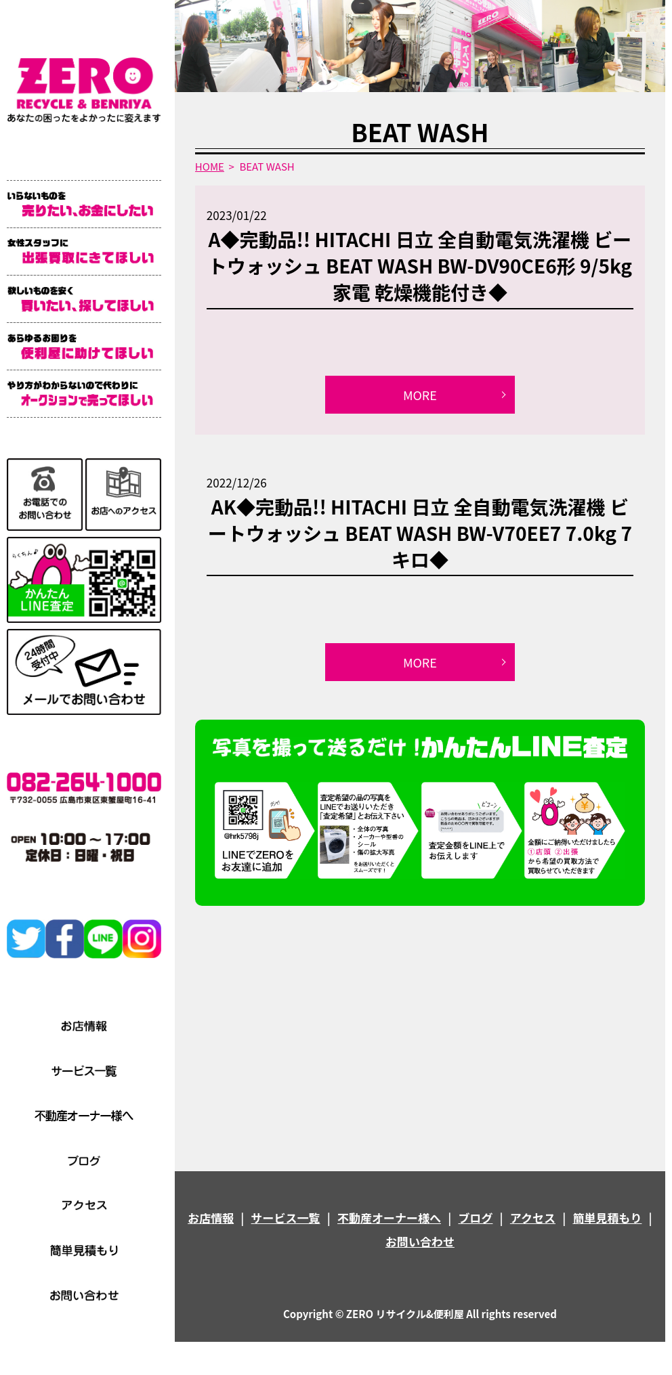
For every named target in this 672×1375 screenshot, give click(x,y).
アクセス (532, 1217)
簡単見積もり (607, 1217)
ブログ (475, 1217)
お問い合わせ (420, 1241)
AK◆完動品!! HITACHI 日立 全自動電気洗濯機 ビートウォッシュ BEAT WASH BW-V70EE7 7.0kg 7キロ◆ (420, 533)
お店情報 (211, 1217)
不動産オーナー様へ (389, 1217)
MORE (420, 394)
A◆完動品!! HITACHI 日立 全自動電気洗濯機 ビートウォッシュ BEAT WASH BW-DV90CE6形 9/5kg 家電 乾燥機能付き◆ (420, 265)
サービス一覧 (285, 1217)
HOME (209, 166)
